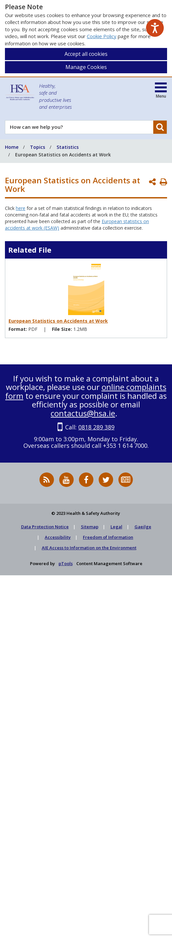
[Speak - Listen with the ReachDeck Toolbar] (155, 28)
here (20, 208)
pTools (66, 563)
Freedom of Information (108, 537)
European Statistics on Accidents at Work (58, 321)
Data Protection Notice (45, 527)
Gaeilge (143, 527)
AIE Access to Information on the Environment (89, 548)
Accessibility (58, 537)
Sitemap (89, 527)
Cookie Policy (101, 36)
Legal (116, 527)
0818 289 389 (96, 427)
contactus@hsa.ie (83, 413)
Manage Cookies (86, 67)
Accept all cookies (86, 53)
